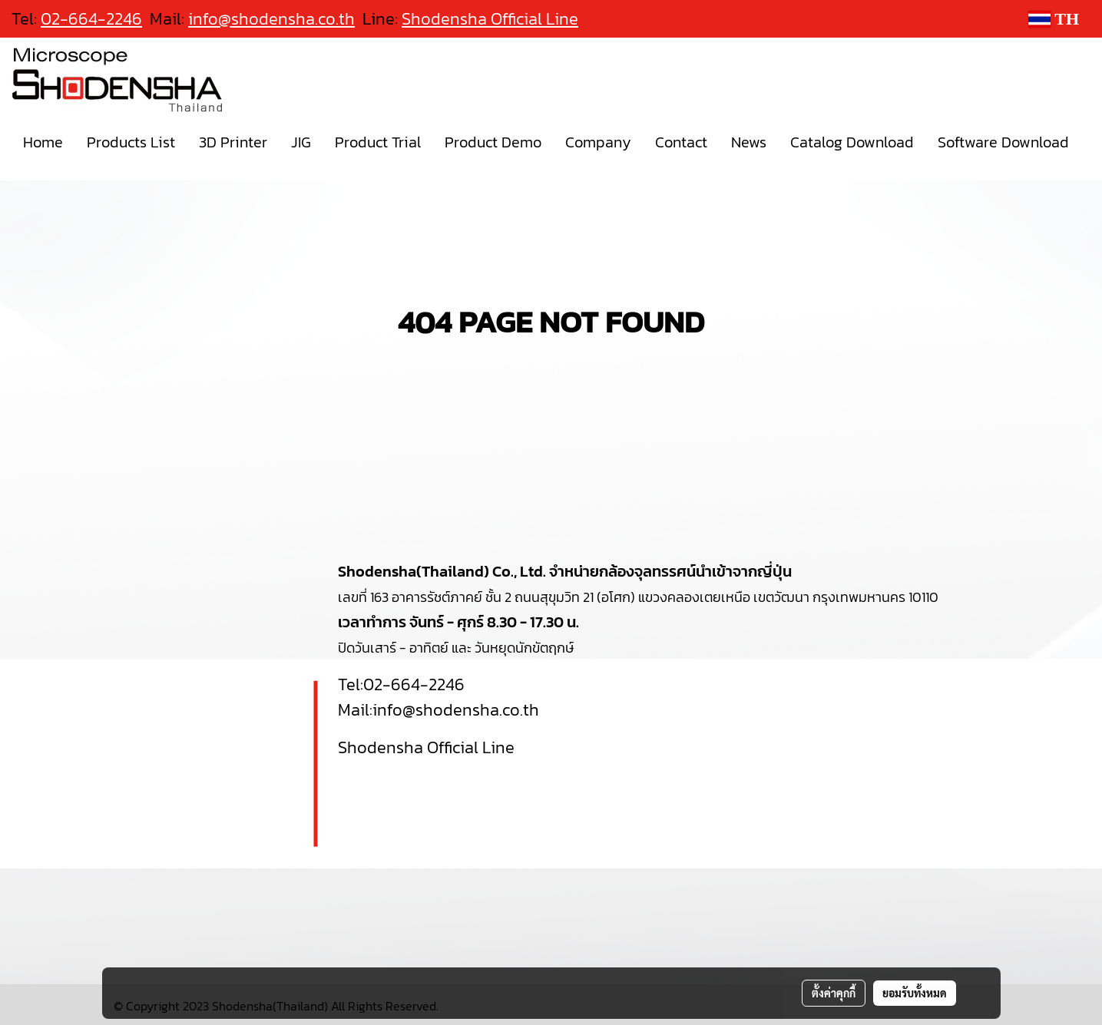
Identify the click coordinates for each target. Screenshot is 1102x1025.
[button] (18, 174)
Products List (131, 142)
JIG (301, 142)
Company (598, 142)
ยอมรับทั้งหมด (914, 993)
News (748, 142)
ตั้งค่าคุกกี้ (833, 993)
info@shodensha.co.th (271, 18)
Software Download (1003, 142)
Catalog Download (852, 142)
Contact (681, 142)
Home (43, 142)
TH (1053, 18)
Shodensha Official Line (490, 18)
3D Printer (233, 142)
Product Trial (378, 142)
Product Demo (493, 142)
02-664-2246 (414, 684)
